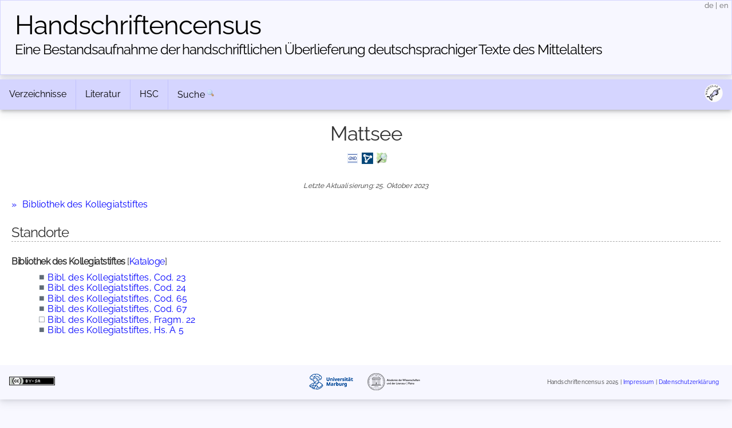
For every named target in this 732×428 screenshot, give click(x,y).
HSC (149, 94)
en (724, 5)
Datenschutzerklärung (689, 382)
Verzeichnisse (37, 94)
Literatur (103, 94)
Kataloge (147, 261)
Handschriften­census (138, 25)
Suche (191, 94)
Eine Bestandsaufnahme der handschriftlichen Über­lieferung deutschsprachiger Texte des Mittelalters (308, 49)
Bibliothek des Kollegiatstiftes (85, 204)
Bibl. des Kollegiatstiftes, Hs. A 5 (116, 330)
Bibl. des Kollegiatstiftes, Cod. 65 (117, 298)
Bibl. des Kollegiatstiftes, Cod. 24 (117, 287)
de (709, 5)
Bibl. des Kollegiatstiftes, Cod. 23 (117, 277)
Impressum (638, 382)
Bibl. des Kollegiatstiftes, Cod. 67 (117, 308)
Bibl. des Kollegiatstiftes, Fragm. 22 (121, 319)
